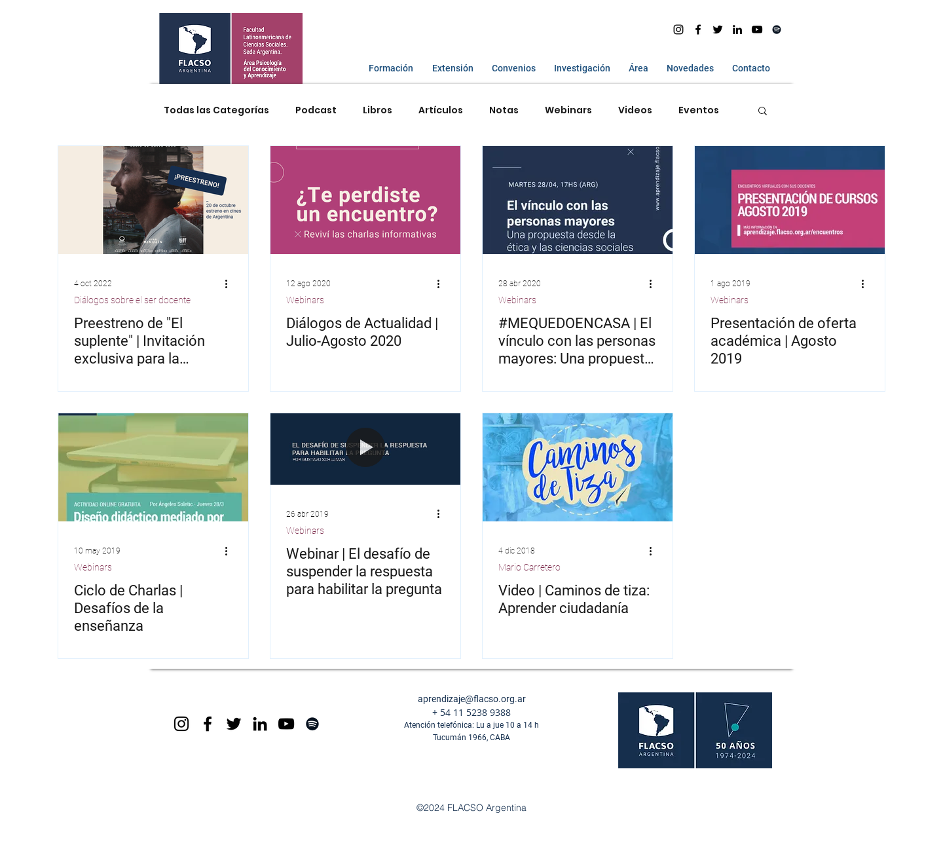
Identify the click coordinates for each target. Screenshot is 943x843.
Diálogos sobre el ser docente (132, 300)
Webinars (568, 110)
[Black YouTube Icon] (286, 724)
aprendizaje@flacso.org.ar (472, 699)
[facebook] (698, 29)
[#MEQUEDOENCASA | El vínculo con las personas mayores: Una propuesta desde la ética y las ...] (578, 200)
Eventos (698, 110)
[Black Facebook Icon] (207, 724)
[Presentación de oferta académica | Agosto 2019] (790, 200)
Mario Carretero (529, 567)
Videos (635, 110)
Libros (377, 110)
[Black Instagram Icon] (181, 724)
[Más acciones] (230, 283)
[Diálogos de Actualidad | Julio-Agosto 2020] (365, 200)
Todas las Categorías (216, 110)
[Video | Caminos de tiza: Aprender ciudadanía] (578, 467)
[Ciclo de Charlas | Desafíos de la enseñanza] (153, 467)
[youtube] (757, 29)
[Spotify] (776, 29)
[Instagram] (678, 29)
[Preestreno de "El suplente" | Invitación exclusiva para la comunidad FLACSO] (153, 200)
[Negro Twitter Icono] (717, 29)
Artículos (440, 110)
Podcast (316, 110)
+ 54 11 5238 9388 (471, 712)
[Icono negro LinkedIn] (737, 29)
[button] (388, 68)
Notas (504, 110)
